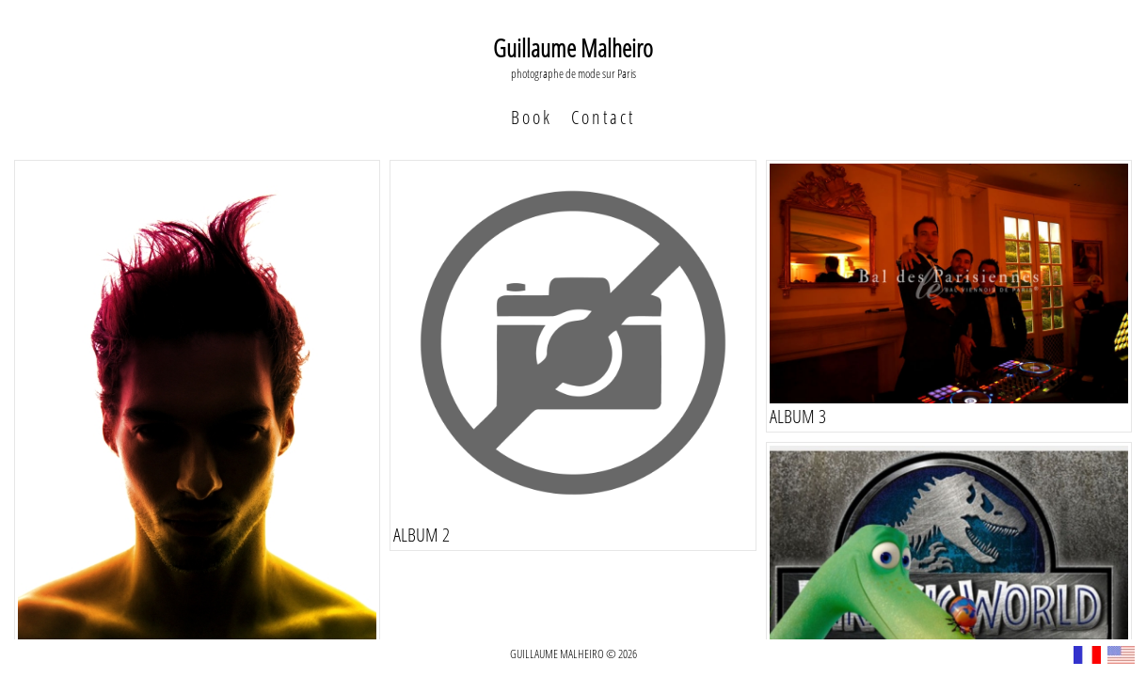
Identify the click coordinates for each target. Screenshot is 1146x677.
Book (531, 117)
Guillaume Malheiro (573, 48)
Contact (603, 117)
